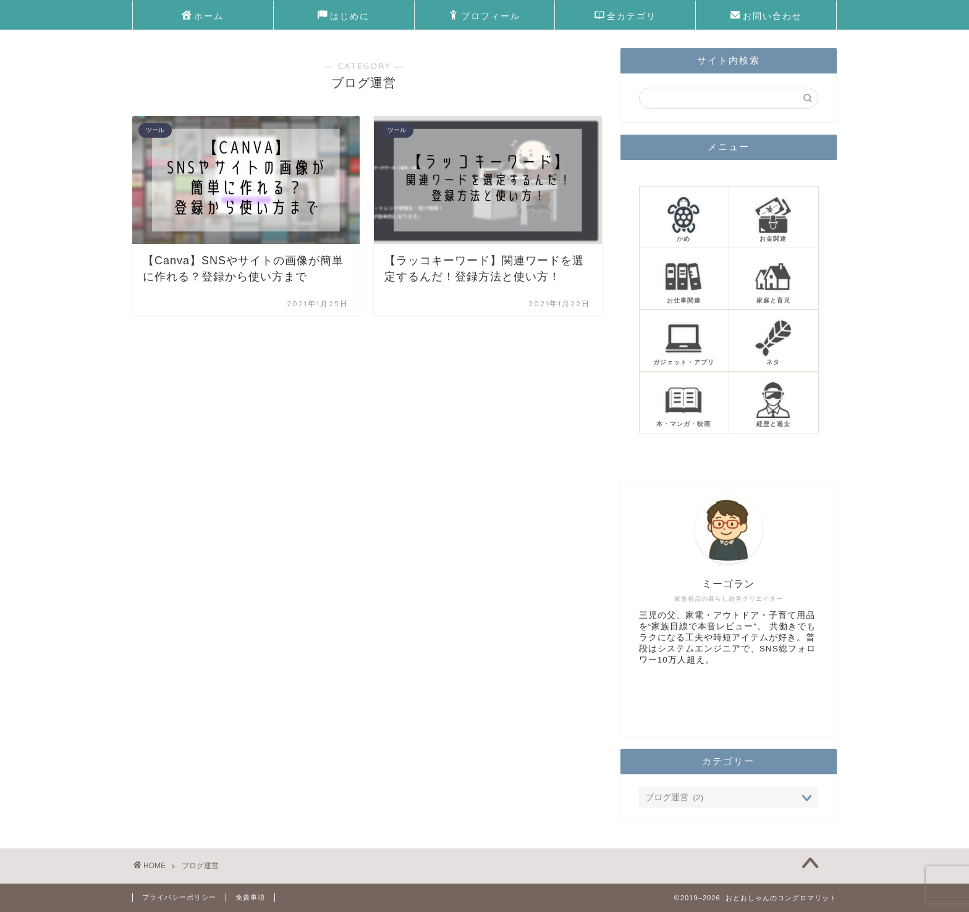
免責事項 (250, 897)
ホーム (203, 17)
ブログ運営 (200, 865)
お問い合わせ (766, 17)
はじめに (344, 17)
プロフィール (484, 17)
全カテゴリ (625, 17)
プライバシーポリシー (179, 897)
